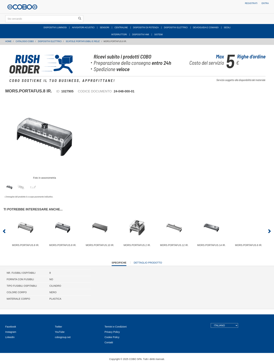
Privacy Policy (112, 332)
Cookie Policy (111, 337)
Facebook (10, 326)
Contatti (108, 342)
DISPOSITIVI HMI (140, 34)
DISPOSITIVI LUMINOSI (55, 27)
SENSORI (104, 27)
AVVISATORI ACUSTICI (83, 27)
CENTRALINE (121, 27)
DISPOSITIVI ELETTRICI (176, 27)
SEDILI (227, 27)
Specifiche (119, 263)
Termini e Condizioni (115, 326)
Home (8, 41)
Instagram (10, 332)
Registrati (251, 3)
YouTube (60, 332)
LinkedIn (10, 337)
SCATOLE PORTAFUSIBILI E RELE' (83, 41)
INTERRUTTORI (119, 34)
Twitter (58, 326)
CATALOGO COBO (25, 41)
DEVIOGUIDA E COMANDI (206, 27)
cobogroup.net (63, 337)
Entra (265, 3)
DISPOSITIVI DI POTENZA (146, 27)
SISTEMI (158, 34)
